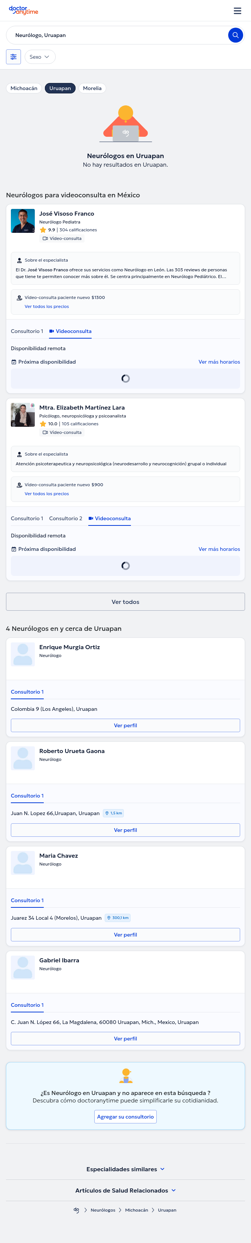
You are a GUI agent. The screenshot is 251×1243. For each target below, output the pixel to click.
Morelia (92, 88)
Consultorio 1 (27, 331)
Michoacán (23, 88)
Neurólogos (103, 1210)
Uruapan (60, 88)
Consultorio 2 (65, 518)
